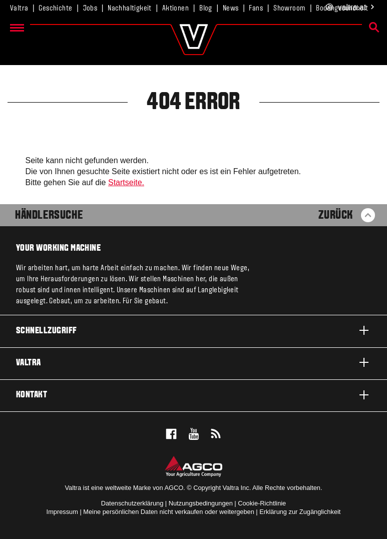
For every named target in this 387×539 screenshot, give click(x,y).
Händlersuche (49, 215)
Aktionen (175, 8)
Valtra (19, 8)
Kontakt (193, 395)
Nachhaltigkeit (130, 8)
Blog (205, 8)
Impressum (62, 511)
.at (350, 8)
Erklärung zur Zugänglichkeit (299, 511)
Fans (256, 8)
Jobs (90, 8)
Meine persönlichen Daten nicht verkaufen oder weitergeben (168, 511)
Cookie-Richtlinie (262, 503)
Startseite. (126, 182)
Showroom (289, 8)
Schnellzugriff (193, 330)
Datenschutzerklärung (132, 503)
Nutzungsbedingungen (201, 503)
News (231, 8)
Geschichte (55, 8)
